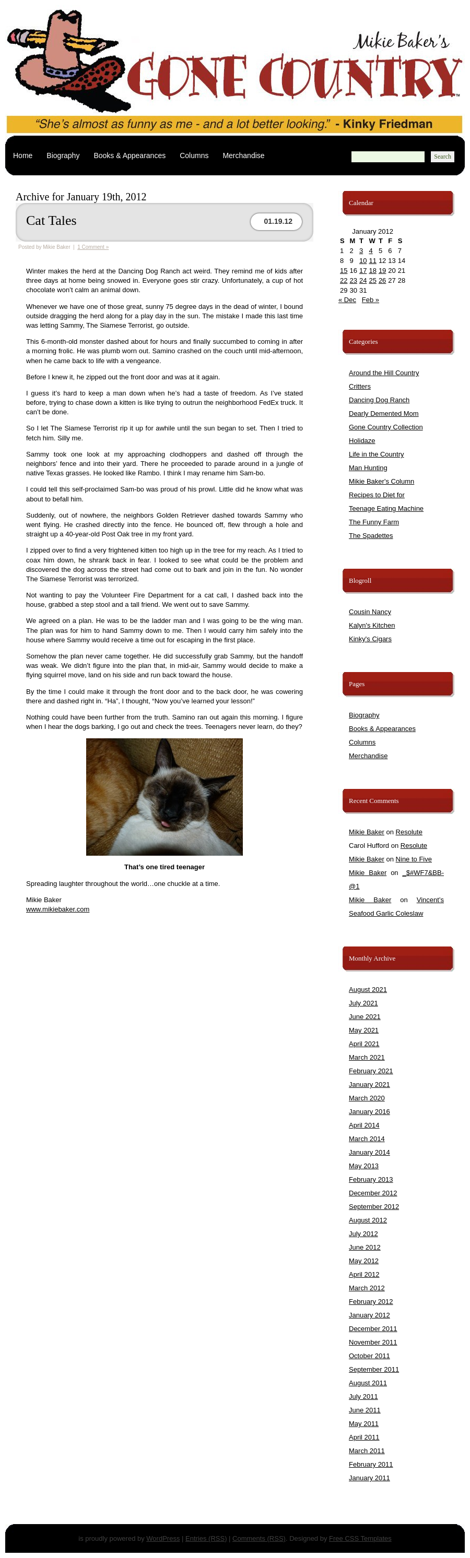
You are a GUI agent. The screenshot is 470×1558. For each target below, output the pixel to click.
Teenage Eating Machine (386, 508)
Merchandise (243, 155)
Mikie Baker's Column (381, 481)
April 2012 (364, 1274)
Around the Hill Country (384, 373)
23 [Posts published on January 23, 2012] (353, 280)
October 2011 (369, 1356)
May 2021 (364, 1030)
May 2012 (364, 1261)
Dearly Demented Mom (384, 413)
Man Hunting (368, 468)
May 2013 (364, 1166)
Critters (360, 386)
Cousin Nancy (370, 612)
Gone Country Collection (386, 427)
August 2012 (368, 1220)
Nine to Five (414, 859)
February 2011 (371, 1464)
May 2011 (364, 1424)
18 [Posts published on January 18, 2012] (372, 270)
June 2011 (365, 1410)
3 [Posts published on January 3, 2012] (361, 251)
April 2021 (364, 1044)
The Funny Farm (374, 522)
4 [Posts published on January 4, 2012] (370, 251)
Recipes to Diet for (377, 495)
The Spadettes (371, 536)
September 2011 (374, 1369)
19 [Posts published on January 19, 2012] (382, 270)
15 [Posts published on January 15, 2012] (343, 270)
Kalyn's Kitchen (372, 625)
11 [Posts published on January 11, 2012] (372, 261)
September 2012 (374, 1207)
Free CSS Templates (360, 1538)
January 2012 (369, 1315)
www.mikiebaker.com (57, 909)
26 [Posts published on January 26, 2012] (382, 280)
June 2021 (365, 1017)
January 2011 (369, 1478)
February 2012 (371, 1301)
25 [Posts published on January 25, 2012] (372, 280)
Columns (194, 155)
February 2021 (371, 1071)
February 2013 (371, 1179)
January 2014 (369, 1152)
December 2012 (373, 1193)
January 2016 (369, 1112)
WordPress (163, 1538)
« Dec (347, 300)
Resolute (409, 832)
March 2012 (367, 1288)
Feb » (370, 300)
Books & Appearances (129, 155)
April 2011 (364, 1437)
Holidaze (362, 441)
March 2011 (367, 1451)
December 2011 (373, 1329)
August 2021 (368, 989)
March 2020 (367, 1098)
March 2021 (367, 1057)
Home (22, 155)
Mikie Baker (366, 832)
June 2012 (365, 1247)
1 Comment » (93, 247)
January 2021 (369, 1084)
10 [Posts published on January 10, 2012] (363, 261)
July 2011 (363, 1396)
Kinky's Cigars (370, 639)
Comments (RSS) (259, 1538)
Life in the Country (376, 454)
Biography (62, 155)
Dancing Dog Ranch (379, 400)
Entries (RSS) (206, 1538)
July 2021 (363, 1003)
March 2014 (367, 1139)
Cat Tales (51, 220)
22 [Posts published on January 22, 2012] (343, 280)
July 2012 (363, 1234)
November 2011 (373, 1342)
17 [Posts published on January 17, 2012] (363, 270)
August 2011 (368, 1383)
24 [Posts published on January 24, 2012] (363, 280)
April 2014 (364, 1125)
